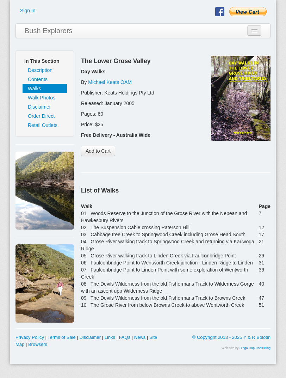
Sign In (28, 10)
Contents (38, 79)
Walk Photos (41, 97)
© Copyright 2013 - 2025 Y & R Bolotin (231, 337)
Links (110, 337)
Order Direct (41, 116)
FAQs (125, 337)
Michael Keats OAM (110, 82)
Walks (34, 88)
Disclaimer (39, 107)
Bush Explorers (49, 31)
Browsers (37, 344)
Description (40, 70)
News (140, 337)
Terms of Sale (61, 337)
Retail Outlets (42, 125)
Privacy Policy (29, 337)
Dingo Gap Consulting (255, 348)
